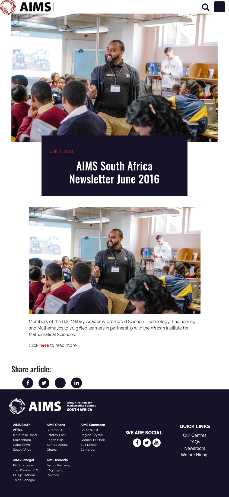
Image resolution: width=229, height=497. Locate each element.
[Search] (205, 7)
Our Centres (194, 435)
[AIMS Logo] (27, 7)
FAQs (194, 442)
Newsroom (195, 448)
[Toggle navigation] (219, 6)
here (44, 345)
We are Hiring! (195, 455)
